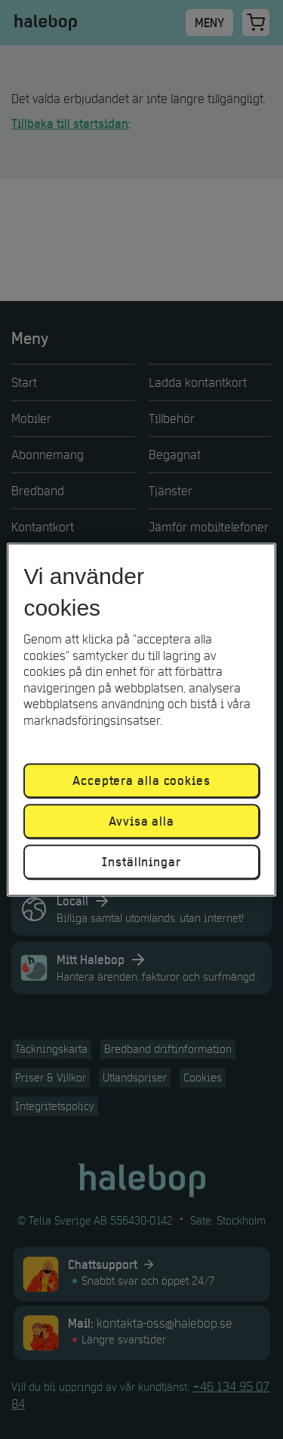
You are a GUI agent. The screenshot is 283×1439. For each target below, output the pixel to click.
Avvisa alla (141, 821)
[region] (141, 719)
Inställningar (141, 862)
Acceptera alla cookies (141, 780)
